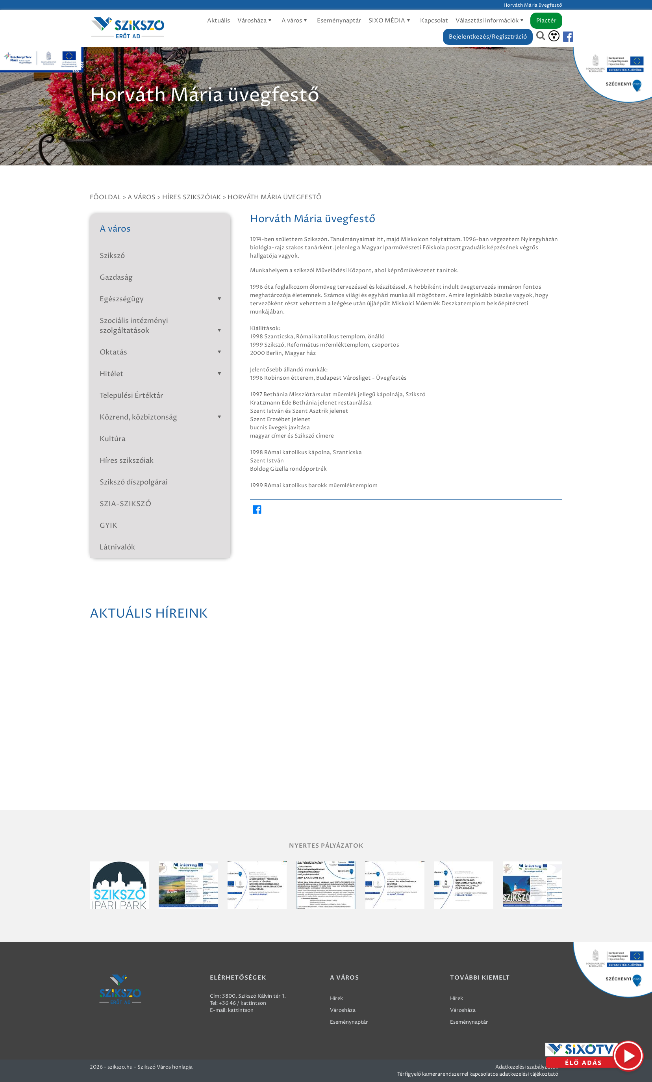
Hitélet (162, 374)
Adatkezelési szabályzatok (526, 1067)
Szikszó (112, 256)
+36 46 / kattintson (242, 1003)
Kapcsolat (434, 21)
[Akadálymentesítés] (553, 35)
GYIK (108, 526)
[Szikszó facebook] (561, 37)
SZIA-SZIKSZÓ (126, 504)
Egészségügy (162, 299)
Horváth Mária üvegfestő (275, 197)
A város (295, 21)
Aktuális (218, 21)
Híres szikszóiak (191, 197)
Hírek (336, 998)
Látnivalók (117, 547)
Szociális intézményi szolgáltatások (162, 326)
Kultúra (113, 439)
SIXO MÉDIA (391, 21)
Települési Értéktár (131, 396)
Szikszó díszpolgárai (134, 482)
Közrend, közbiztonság (162, 417)
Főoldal (105, 197)
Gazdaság (116, 277)
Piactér (546, 21)
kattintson (241, 1010)
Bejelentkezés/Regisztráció (488, 37)
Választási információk (491, 21)
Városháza (255, 21)
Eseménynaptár (339, 21)
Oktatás (162, 352)
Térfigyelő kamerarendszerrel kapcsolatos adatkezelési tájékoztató (477, 1074)
